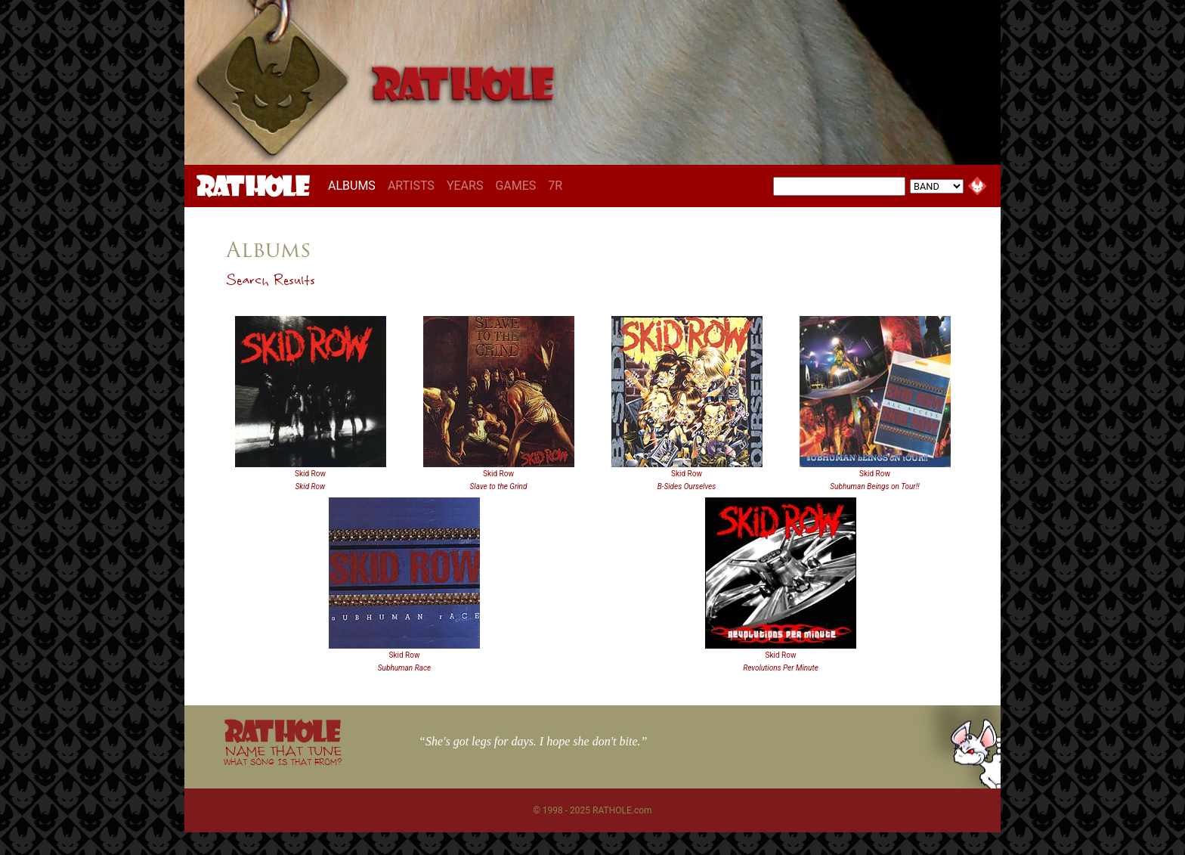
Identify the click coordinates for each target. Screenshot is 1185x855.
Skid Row (310, 473)
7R (555, 185)
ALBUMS (355, 185)
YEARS (465, 185)
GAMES (515, 185)
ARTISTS (411, 185)
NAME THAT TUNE (283, 755)
